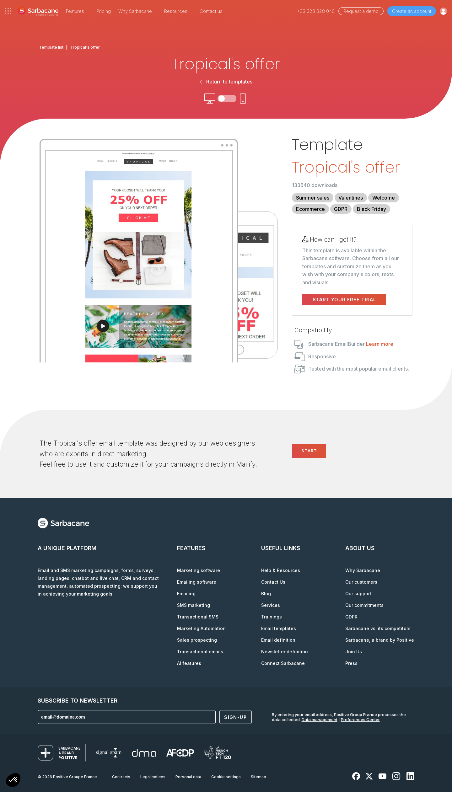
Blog (266, 593)
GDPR (340, 209)
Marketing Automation (201, 628)
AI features (189, 663)
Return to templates (226, 81)
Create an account (411, 11)
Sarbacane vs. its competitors (378, 628)
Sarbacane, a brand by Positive (379, 640)
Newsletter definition (284, 651)
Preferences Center (360, 719)
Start (309, 450)
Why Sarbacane (362, 570)
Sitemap (258, 776)
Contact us (211, 11)
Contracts (121, 776)
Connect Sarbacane (283, 663)
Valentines (350, 198)
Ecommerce (310, 209)
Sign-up (235, 717)
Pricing (103, 11)
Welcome (383, 198)
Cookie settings (226, 776)
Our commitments (364, 605)
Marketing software (198, 570)
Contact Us (273, 582)
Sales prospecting (197, 640)
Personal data (188, 776)
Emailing (186, 593)
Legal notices (152, 776)
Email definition (278, 640)
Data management (319, 719)
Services (270, 605)
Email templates (278, 628)
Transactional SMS (197, 616)
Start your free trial (344, 299)
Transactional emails (200, 651)
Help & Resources (280, 570)
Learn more (379, 344)
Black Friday (371, 209)
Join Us (353, 651)
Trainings (271, 616)
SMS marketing (193, 605)
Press (351, 663)
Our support (358, 593)
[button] (13, 781)
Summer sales (312, 198)
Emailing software (196, 582)
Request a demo (361, 11)
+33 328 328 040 (316, 11)
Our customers (361, 582)
